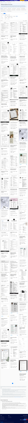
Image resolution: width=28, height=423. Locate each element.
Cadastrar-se (26, 1)
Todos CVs (2, 8)
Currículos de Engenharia (23, 8)
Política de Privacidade (3, 418)
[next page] (15, 383)
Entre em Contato (9, 417)
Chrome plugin (9, 416)
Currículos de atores (5, 8)
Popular (26, 20)
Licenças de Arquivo (2, 416)
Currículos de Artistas (9, 8)
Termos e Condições (2, 417)
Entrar (22, 1)
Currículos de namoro (18, 8)
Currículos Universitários (14, 8)
